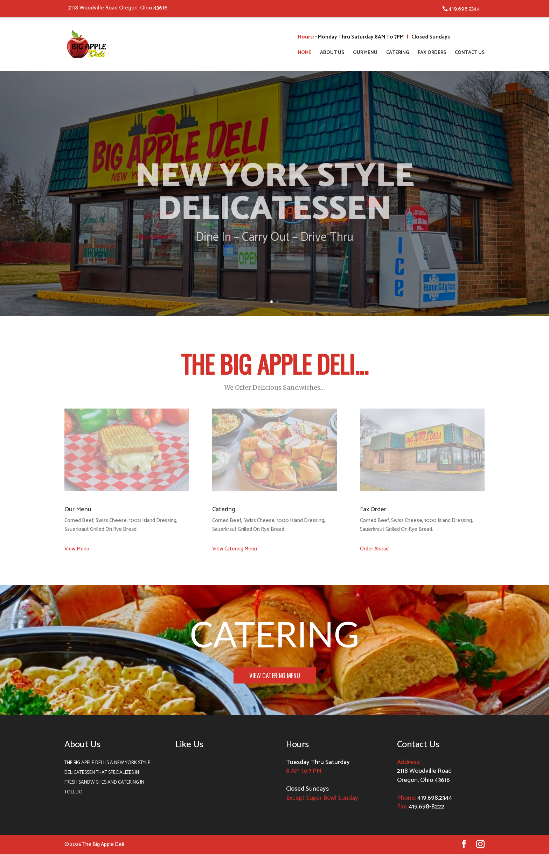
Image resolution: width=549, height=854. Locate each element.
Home (304, 53)
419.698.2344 (434, 798)
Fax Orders (432, 53)
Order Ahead (374, 548)
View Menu (76, 548)
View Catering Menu (234, 548)
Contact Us (470, 53)
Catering (397, 53)
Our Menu (365, 53)
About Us (332, 53)
